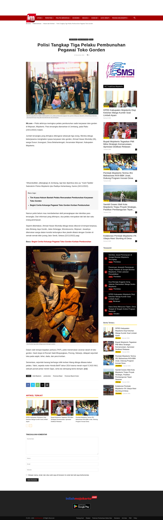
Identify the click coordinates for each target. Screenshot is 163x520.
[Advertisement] (81, 8)
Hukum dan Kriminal (48, 23)
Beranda (28, 23)
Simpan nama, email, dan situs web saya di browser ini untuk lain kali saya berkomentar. (58, 475)
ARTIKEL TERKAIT (34, 396)
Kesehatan (106, 232)
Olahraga (106, 200)
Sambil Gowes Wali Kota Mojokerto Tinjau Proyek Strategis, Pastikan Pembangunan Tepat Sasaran (125, 374)
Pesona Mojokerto (120, 18)
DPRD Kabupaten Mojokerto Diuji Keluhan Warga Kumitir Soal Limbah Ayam (37, 419)
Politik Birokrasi (63, 18)
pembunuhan (47, 376)
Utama (40, 18)
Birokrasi (29, 414)
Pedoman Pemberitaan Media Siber (102, 518)
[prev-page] (27, 425)
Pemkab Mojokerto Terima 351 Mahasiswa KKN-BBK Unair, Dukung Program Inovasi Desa (87, 419)
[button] (134, 18)
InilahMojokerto (38, 518)
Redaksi (88, 518)
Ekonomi (76, 18)
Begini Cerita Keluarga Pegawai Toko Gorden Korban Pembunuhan (61, 242)
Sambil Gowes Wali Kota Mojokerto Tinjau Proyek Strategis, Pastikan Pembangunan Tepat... (120, 207)
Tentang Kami (80, 518)
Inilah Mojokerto (37, 376)
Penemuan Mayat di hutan (72, 376)
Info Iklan (124, 518)
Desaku (85, 18)
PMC (130, 518)
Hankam (95, 18)
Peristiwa (49, 18)
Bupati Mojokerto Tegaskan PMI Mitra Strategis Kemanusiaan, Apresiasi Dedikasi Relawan (62, 419)
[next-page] (30, 425)
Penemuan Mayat (57, 376)
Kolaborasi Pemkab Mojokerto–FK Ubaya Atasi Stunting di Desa (125, 388)
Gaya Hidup (105, 18)
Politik (110, 301)
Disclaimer (117, 518)
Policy (135, 518)
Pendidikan (79, 414)
